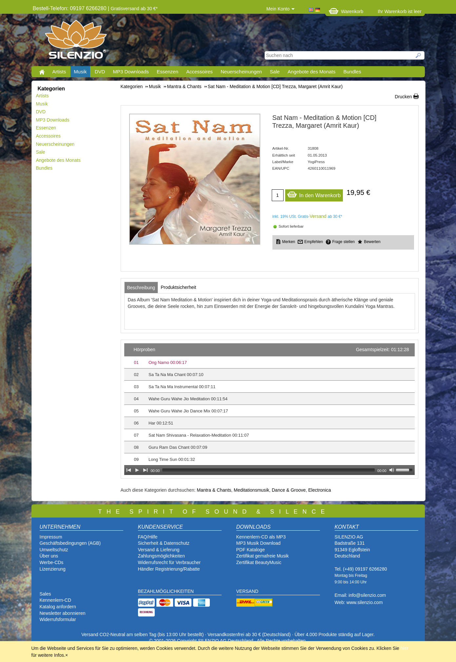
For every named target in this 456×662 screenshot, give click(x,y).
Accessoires (199, 71)
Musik (80, 71)
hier (404, 648)
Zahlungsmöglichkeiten (161, 555)
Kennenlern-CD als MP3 (261, 536)
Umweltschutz (54, 549)
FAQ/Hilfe (148, 536)
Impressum (51, 536)
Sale (275, 71)
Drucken (403, 96)
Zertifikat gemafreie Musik (262, 555)
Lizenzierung (53, 569)
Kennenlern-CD (55, 600)
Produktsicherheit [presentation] (178, 287)
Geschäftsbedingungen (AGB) (70, 543)
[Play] (137, 470)
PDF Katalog (249, 549)
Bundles (352, 71)
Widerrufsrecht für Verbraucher (169, 562)
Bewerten (372, 241)
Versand (317, 216)
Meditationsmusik (251, 490)
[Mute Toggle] (391, 470)
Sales (45, 593)
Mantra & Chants (214, 490)
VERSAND (247, 591)
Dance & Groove (289, 490)
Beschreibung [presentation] (141, 287)
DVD (100, 71)
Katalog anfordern (58, 606)
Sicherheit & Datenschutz (163, 543)
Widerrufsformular (58, 619)
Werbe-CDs (52, 562)
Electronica (319, 490)
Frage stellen (343, 241)
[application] (269, 409)
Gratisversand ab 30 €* (134, 8)
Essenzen (167, 71)
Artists (59, 71)
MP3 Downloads (131, 71)
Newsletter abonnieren (63, 613)
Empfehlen (313, 241)
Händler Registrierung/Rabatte (169, 569)
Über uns (49, 555)
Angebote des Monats (311, 71)
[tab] (141, 287)
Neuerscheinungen (241, 71)
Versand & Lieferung (159, 549)
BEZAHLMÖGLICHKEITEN (166, 591)
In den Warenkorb (314, 193)
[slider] (268, 470)
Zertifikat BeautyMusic (259, 562)
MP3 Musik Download (258, 543)
